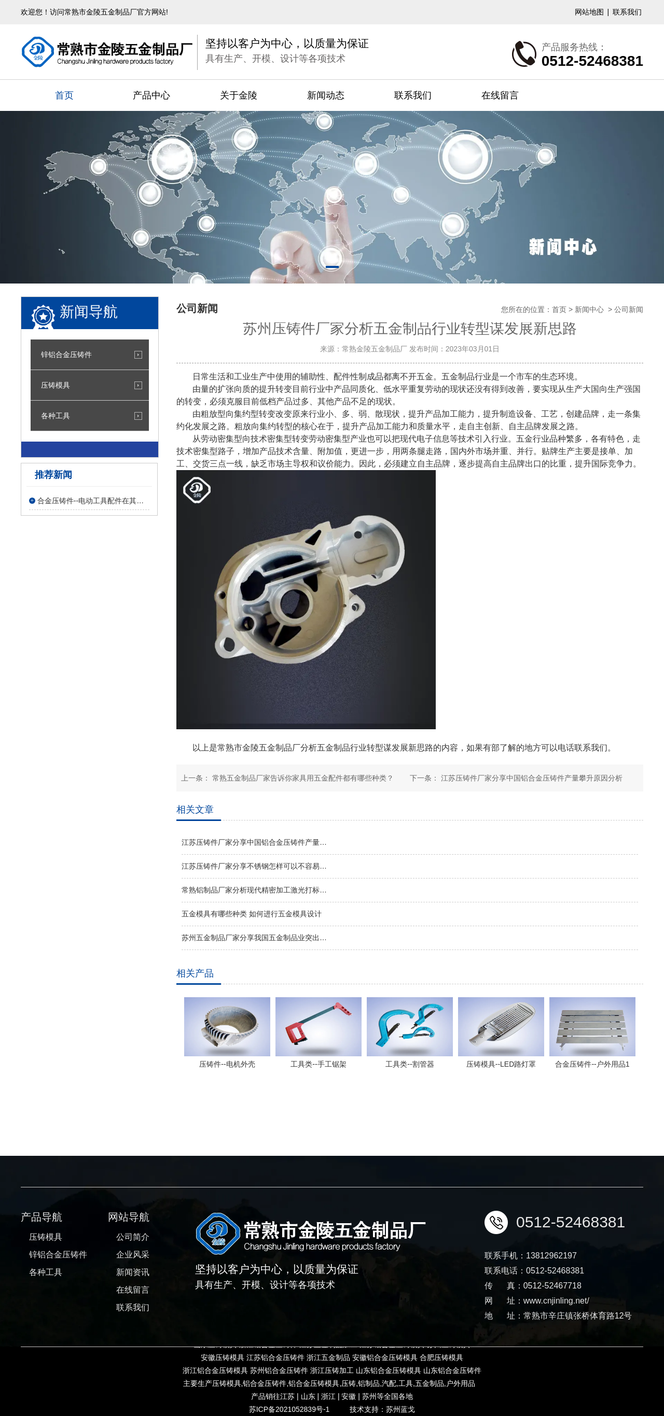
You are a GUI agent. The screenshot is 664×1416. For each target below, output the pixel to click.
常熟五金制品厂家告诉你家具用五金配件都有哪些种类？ (302, 778)
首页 (64, 95)
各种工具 (55, 416)
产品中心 (151, 95)
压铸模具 (55, 385)
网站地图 (589, 12)
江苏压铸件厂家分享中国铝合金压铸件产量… (254, 842)
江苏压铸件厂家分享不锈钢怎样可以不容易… (254, 866)
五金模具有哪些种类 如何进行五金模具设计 (252, 914)
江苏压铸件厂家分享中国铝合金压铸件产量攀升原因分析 (530, 778)
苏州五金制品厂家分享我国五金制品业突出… (254, 937)
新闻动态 (325, 95)
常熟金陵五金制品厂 (374, 349)
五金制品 (333, 747)
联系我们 (627, 12)
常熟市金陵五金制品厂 (258, 747)
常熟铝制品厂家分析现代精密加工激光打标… (254, 890)
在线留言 (500, 95)
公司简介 (132, 1302)
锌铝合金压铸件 (66, 354)
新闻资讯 (132, 1337)
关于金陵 (238, 95)
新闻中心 (589, 309)
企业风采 (132, 1319)
